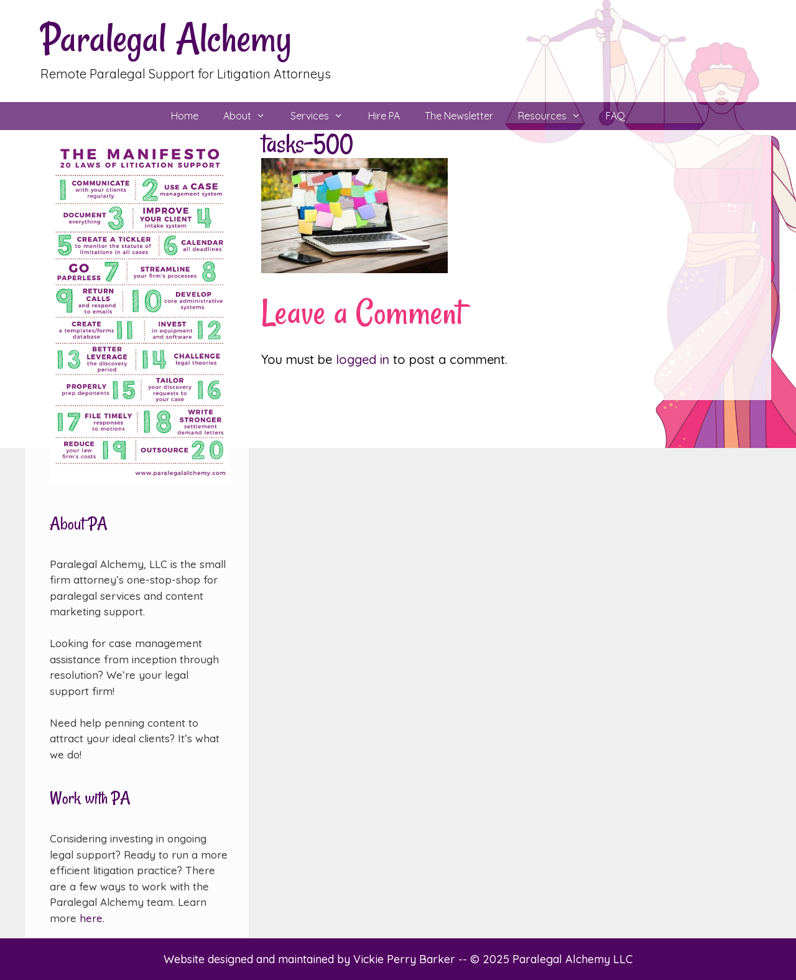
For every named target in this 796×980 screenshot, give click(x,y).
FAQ (615, 116)
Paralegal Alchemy (166, 38)
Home (184, 116)
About (250, 116)
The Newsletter (459, 116)
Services (323, 116)
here (91, 918)
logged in (362, 359)
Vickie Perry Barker (405, 959)
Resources (555, 116)
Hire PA (384, 116)
